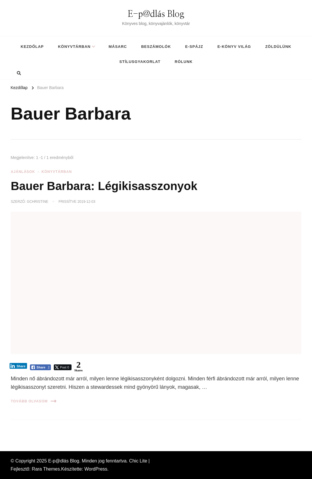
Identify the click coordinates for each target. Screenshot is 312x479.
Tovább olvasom (33, 401)
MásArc (117, 46)
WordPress (95, 469)
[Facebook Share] (40, 367)
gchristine (37, 202)
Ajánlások (23, 172)
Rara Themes (46, 469)
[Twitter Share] (62, 367)
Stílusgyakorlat (140, 61)
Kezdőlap (32, 46)
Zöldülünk (278, 46)
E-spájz (194, 46)
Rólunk (184, 61)
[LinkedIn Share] (18, 366)
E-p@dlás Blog (156, 14)
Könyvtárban (74, 46)
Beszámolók (156, 46)
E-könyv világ (234, 46)
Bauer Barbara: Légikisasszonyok (104, 186)
